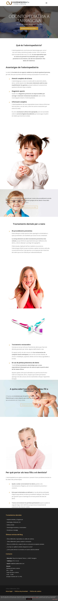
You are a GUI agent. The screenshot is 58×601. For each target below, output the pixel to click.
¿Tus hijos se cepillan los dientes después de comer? (19, 547)
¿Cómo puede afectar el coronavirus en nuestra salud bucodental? (23, 549)
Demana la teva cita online (28, 28)
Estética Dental (10, 525)
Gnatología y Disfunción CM (13, 522)
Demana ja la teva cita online (29, 207)
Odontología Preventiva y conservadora (16, 527)
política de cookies (34, 597)
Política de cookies (35, 591)
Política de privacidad (21, 591)
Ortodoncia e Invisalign (12, 530)
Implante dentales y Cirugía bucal (15, 519)
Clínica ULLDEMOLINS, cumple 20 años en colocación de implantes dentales (25, 544)
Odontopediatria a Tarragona (29, 18)
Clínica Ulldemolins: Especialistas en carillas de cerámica (20, 539)
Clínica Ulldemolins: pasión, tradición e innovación (19, 541)
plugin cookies (54, 599)
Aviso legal (9, 591)
